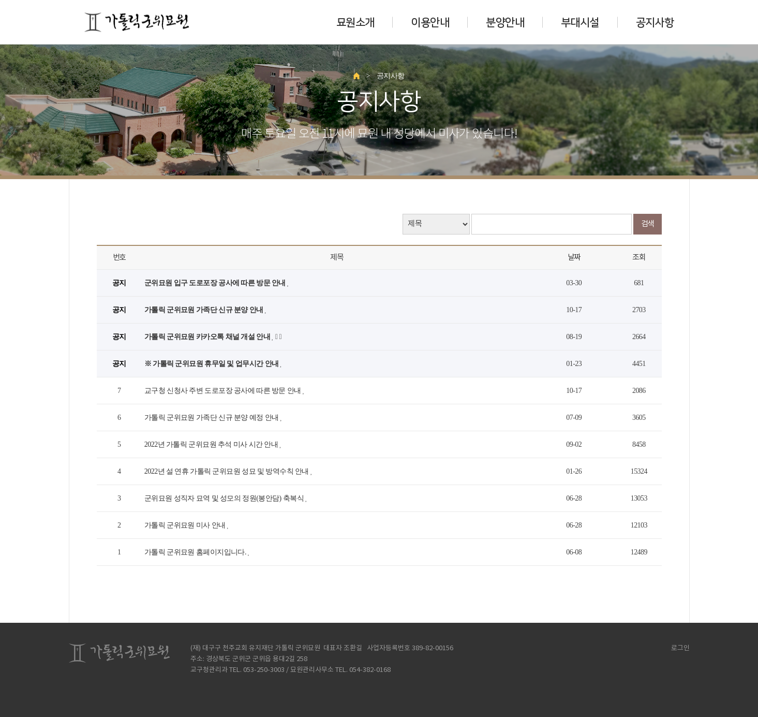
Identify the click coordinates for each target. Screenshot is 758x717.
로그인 (677, 648)
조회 (638, 257)
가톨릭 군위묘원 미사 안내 (185, 525)
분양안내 (505, 22)
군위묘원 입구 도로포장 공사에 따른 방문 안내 (215, 283)
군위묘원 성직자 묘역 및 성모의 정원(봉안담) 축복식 (224, 498)
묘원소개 (355, 22)
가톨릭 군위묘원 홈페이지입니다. (196, 552)
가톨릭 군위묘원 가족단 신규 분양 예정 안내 (212, 417)
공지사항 (655, 22)
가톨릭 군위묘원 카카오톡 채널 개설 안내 (208, 337)
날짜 (574, 257)
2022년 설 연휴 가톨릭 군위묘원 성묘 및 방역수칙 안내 (227, 471)
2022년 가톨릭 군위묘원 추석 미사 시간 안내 (211, 444)
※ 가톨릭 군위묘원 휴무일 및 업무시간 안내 (212, 364)
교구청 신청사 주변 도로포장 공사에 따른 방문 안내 (223, 390)
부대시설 (580, 22)
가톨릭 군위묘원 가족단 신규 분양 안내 (204, 310)
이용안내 (430, 22)
